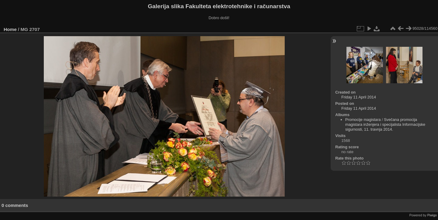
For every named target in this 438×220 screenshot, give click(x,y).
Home (10, 29)
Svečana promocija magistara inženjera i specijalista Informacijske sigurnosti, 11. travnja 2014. (385, 124)
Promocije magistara (363, 119)
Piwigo (432, 215)
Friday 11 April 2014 (358, 97)
